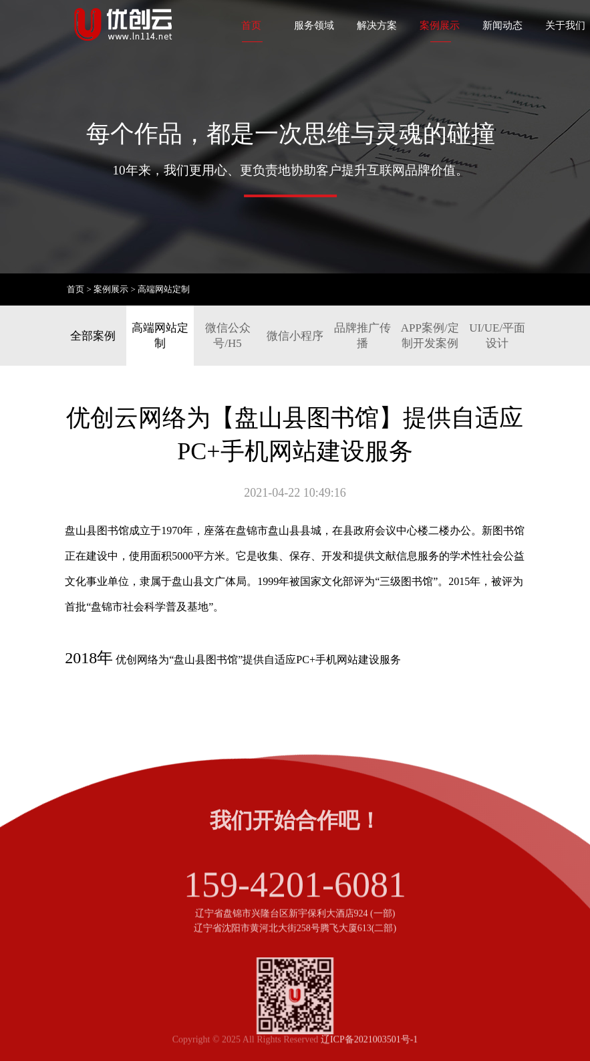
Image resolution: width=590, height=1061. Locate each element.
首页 (251, 25)
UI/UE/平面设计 (497, 336)
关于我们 (565, 25)
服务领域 (314, 25)
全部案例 (93, 336)
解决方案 (377, 25)
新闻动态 (502, 25)
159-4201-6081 (295, 907)
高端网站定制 (164, 289)
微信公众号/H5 (228, 336)
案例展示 (440, 25)
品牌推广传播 (362, 336)
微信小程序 (295, 336)
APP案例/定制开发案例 (430, 336)
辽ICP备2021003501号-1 (369, 1045)
